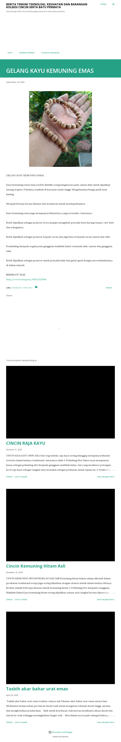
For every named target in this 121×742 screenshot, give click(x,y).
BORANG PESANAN (25, 53)
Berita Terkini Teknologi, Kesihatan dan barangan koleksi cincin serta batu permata (46, 5)
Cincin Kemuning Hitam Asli (35, 566)
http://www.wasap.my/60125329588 (26, 279)
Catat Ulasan (21, 477)
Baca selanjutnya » (106, 477)
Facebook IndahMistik (49, 53)
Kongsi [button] (109, 288)
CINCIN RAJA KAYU (25, 443)
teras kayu (27, 288)
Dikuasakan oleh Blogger (60, 732)
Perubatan (17, 288)
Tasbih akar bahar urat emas (37, 689)
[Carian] (103, 4)
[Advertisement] (60, 32)
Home (8, 53)
